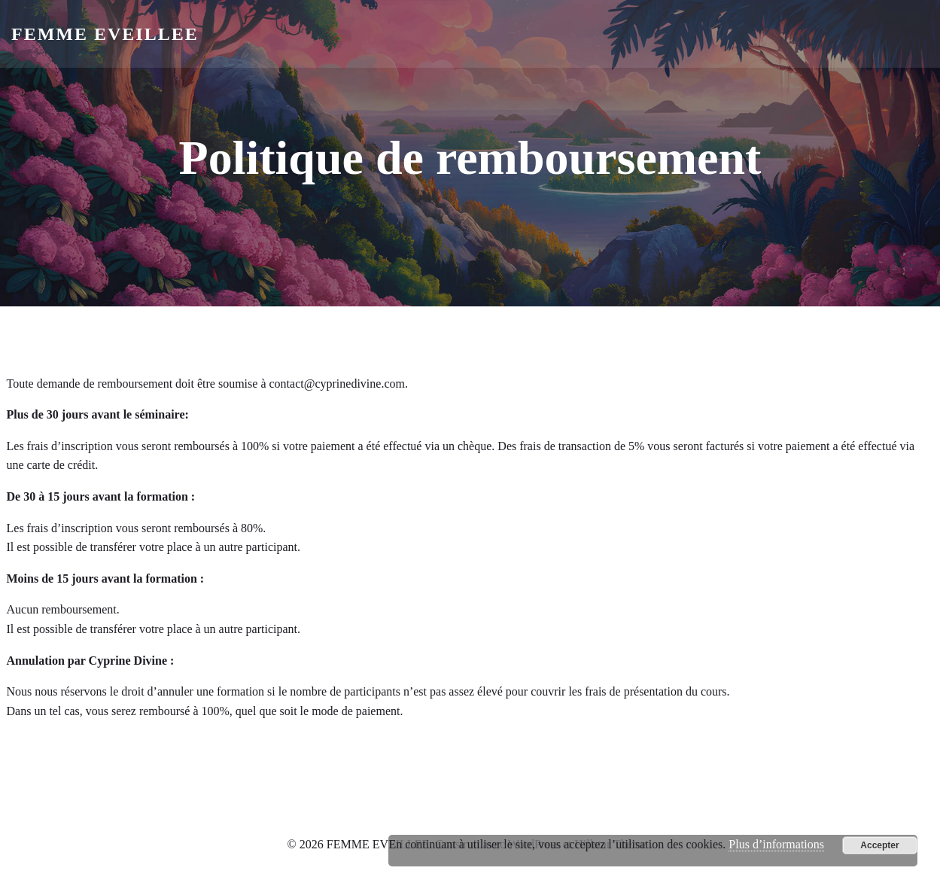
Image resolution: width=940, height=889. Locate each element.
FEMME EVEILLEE (105, 34)
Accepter (879, 845)
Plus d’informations (776, 844)
